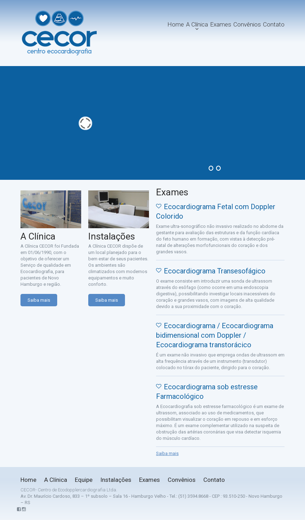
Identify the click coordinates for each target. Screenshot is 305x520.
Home (175, 24)
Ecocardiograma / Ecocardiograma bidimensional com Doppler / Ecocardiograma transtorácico (214, 335)
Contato (274, 24)
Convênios (247, 24)
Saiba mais (39, 300)
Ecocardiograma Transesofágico (214, 271)
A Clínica (197, 24)
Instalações (115, 479)
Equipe (83, 479)
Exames (220, 24)
